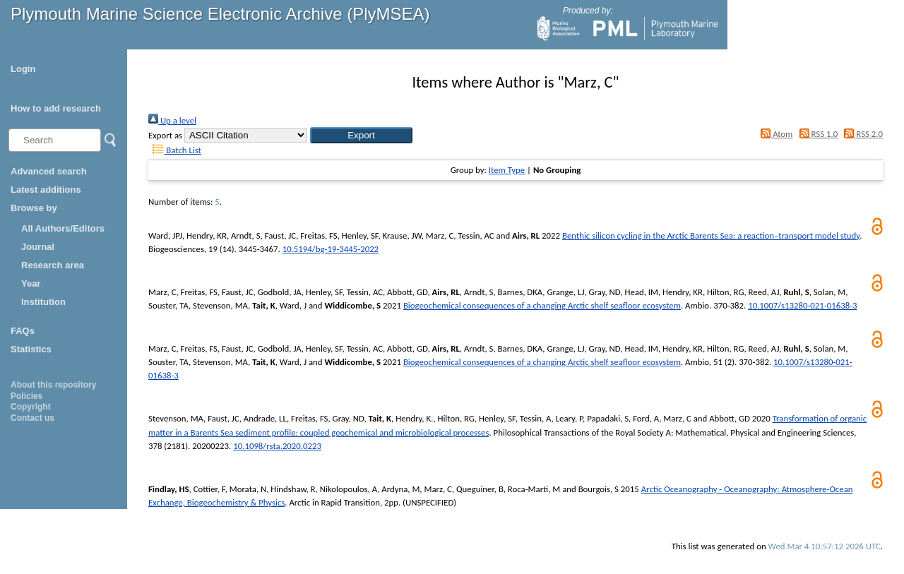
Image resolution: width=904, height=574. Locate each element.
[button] (361, 135)
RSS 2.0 (861, 133)
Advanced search (49, 171)
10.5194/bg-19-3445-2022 (330, 249)
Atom (774, 133)
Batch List (174, 150)
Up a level (172, 120)
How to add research (56, 108)
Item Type (507, 170)
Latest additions (46, 189)
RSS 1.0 (816, 133)
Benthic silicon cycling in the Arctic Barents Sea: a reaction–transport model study (711, 235)
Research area (52, 265)
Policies (26, 396)
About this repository (53, 385)
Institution (43, 302)
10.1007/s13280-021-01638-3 (802, 305)
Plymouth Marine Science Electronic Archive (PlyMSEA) (220, 13)
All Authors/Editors (63, 228)
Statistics (31, 349)
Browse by (34, 208)
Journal (37, 246)
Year (30, 283)
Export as (165, 135)
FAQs (23, 330)
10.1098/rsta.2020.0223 (277, 446)
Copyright (31, 407)
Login (23, 69)
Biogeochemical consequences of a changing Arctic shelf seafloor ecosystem (542, 305)
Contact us (32, 418)
